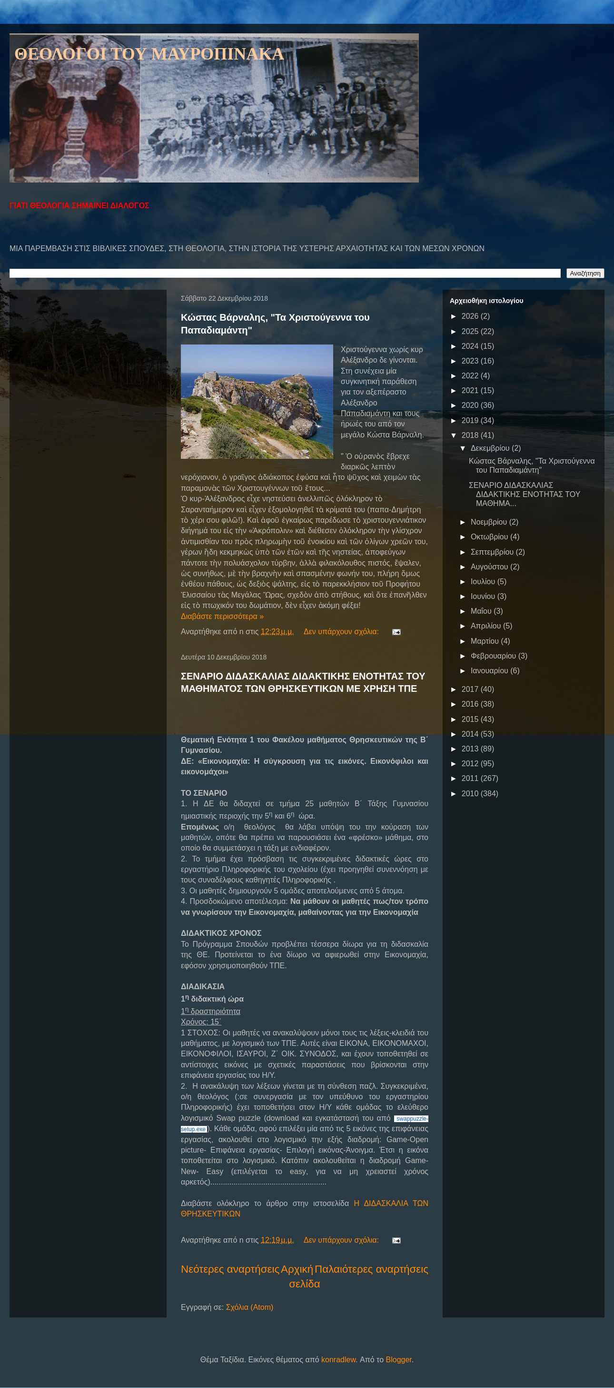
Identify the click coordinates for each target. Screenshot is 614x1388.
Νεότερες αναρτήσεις (230, 1269)
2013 (471, 749)
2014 (471, 734)
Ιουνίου (484, 596)
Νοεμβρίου (490, 522)
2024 (471, 346)
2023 (471, 361)
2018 (471, 435)
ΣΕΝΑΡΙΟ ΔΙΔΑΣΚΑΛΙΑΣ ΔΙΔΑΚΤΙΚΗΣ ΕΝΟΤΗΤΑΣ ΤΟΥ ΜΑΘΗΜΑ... (524, 494)
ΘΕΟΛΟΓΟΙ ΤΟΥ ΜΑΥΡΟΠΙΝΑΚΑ (149, 53)
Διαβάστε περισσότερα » (222, 616)
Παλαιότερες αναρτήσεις (371, 1269)
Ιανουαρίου (490, 671)
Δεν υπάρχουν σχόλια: (342, 632)
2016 (471, 704)
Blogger (399, 1360)
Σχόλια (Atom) (250, 1307)
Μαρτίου (486, 641)
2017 (471, 689)
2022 (471, 376)
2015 (471, 719)
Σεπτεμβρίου (493, 552)
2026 (471, 316)
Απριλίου (487, 626)
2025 (471, 331)
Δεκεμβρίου (491, 448)
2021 (471, 390)
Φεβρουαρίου (494, 656)
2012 (471, 764)
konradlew (338, 1360)
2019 (471, 420)
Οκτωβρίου (490, 537)
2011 (471, 778)
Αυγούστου (490, 567)
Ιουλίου (484, 581)
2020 (471, 405)
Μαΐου (482, 611)
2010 (471, 794)
